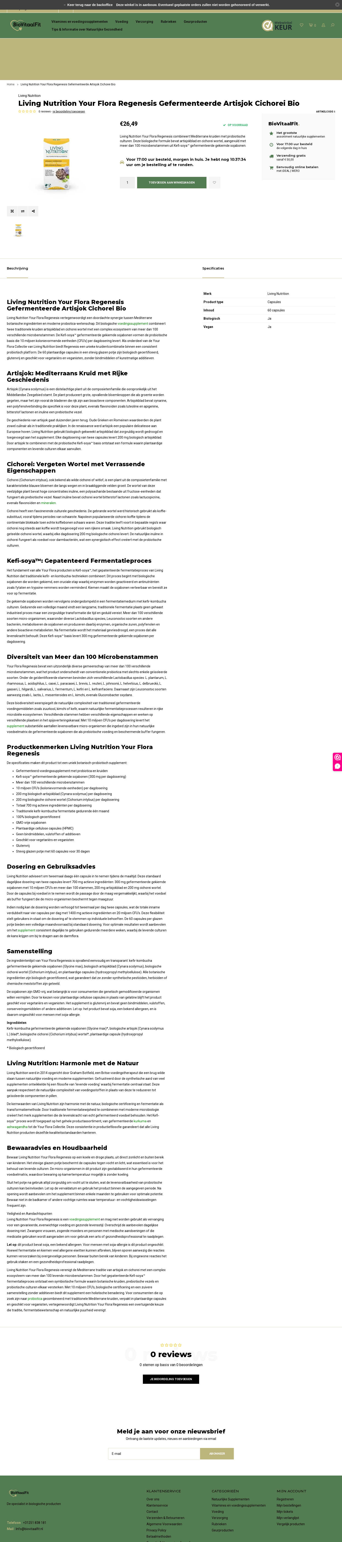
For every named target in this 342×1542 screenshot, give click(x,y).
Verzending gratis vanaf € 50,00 (226, 42)
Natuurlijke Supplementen (230, 1446)
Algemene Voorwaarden (164, 1471)
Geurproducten (195, 21)
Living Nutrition (131, 63)
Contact (152, 1459)
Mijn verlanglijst (288, 1465)
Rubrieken (168, 21)
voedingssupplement (133, 271)
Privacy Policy (156, 1477)
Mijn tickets (285, 1459)
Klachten (153, 1496)
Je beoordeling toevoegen (171, 1326)
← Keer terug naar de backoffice (88, 5)
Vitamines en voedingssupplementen (79, 21)
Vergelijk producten (291, 1471)
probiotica (35, 1246)
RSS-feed (154, 1508)
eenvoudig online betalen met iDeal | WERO (303, 42)
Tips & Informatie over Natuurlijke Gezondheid (86, 29)
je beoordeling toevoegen (170, 94)
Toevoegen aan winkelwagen (172, 165)
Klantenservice (157, 1453)
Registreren (285, 1446)
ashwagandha (17, 1074)
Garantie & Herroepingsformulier (170, 1490)
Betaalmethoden (159, 1484)
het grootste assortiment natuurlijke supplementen (48, 42)
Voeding (121, 21)
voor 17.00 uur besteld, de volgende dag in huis (146, 42)
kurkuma (140, 1068)
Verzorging (144, 21)
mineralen (48, 450)
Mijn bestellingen (289, 1453)
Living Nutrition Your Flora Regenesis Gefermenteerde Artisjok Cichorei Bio (68, 52)
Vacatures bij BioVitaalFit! (165, 1502)
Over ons (153, 1446)
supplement (15, 673)
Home (10, 52)
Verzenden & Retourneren (165, 1465)
